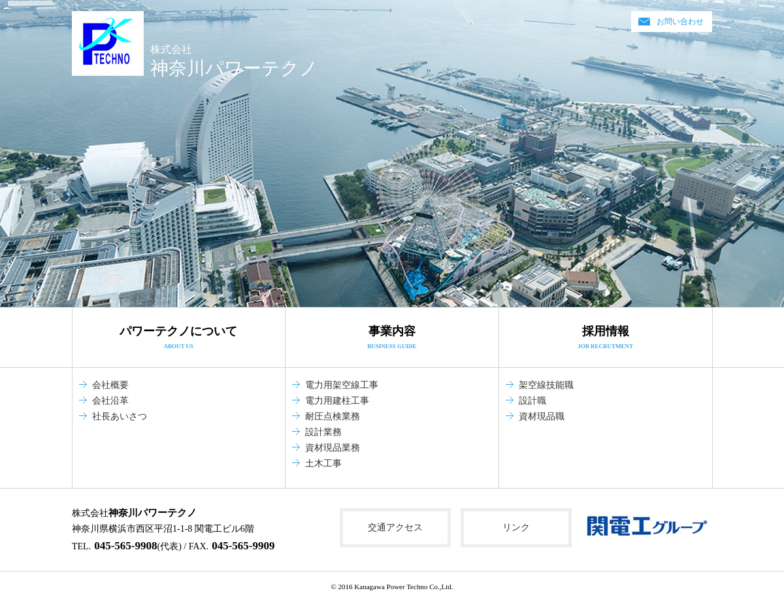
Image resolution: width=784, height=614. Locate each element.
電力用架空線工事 (341, 385)
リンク (516, 527)
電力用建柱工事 (337, 401)
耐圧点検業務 (332, 416)
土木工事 (323, 463)
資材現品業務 (332, 448)
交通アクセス (395, 527)
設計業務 (323, 432)
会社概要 (110, 385)
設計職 (532, 401)
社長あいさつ (119, 416)
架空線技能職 (546, 385)
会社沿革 (110, 401)
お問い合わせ (680, 21)
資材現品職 (541, 416)
